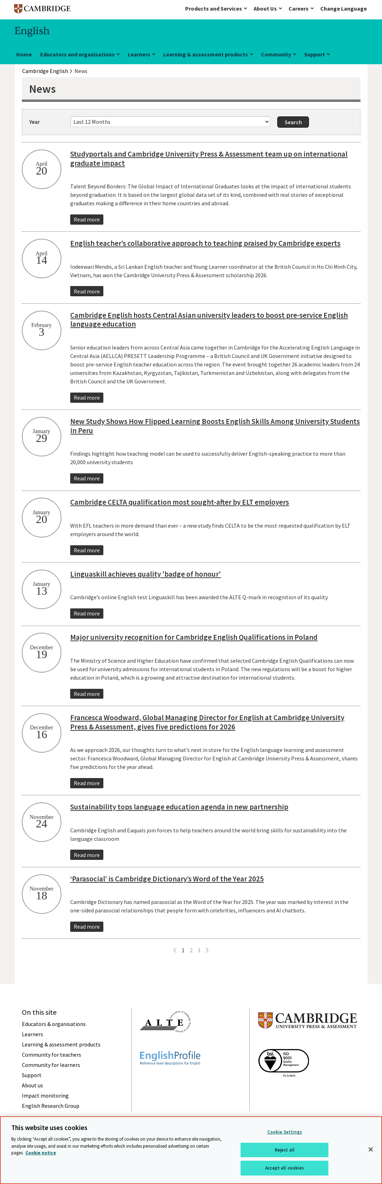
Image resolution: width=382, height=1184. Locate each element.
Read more (87, 219)
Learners (139, 54)
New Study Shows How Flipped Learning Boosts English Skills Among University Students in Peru (215, 426)
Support (314, 54)
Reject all (285, 1150)
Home (24, 54)
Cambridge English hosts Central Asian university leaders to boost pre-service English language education (209, 319)
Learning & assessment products (205, 54)
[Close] (370, 1149)
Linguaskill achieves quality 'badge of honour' (145, 574)
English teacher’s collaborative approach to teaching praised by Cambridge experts (205, 243)
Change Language (343, 8)
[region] (191, 1150)
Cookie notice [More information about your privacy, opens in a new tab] (40, 1153)
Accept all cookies (284, 1168)
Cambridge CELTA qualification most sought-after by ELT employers (179, 502)
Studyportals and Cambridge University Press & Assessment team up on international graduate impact (208, 158)
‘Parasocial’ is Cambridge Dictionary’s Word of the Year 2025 (167, 879)
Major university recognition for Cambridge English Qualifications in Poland (193, 637)
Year (34, 121)
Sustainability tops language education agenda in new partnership (179, 807)
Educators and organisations (77, 54)
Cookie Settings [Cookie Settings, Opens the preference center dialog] (284, 1132)
